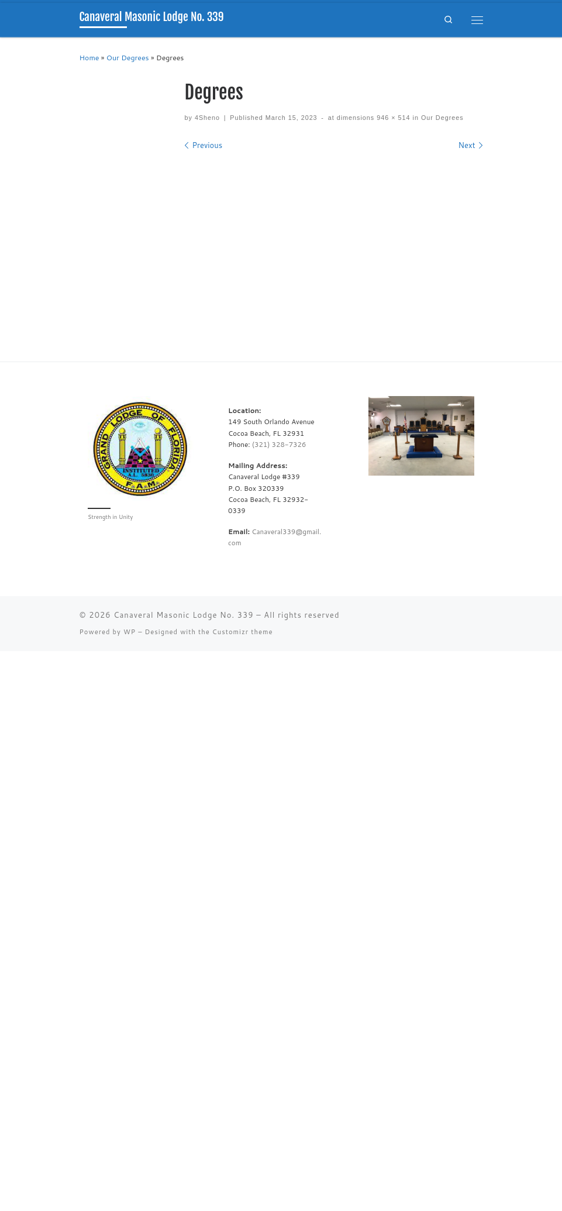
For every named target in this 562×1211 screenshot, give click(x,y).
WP (129, 632)
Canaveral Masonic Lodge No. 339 (183, 615)
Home (89, 58)
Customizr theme (242, 632)
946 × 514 (392, 117)
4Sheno (207, 117)
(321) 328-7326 (279, 444)
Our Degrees (127, 58)
